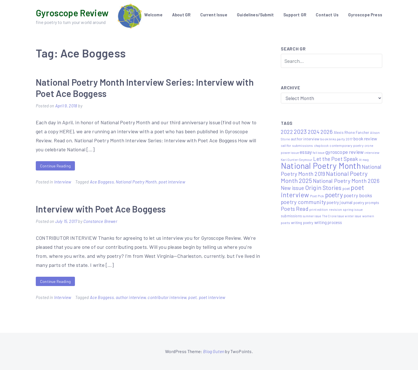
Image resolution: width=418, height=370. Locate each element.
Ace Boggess (102, 181)
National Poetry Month (136, 181)
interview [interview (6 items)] (371, 152)
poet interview (172, 181)
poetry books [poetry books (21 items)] (358, 195)
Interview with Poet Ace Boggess (101, 208)
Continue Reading (55, 165)
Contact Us (327, 14)
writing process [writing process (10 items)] (328, 222)
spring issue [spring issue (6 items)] (353, 209)
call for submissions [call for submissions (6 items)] (297, 145)
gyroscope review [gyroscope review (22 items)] (344, 152)
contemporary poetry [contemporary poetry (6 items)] (346, 145)
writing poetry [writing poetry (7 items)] (302, 222)
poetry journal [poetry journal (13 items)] (340, 202)
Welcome (153, 14)
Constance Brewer (100, 221)
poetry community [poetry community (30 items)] (303, 202)
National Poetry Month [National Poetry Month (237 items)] (321, 165)
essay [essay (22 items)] (306, 152)
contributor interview (167, 297)
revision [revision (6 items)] (335, 209)
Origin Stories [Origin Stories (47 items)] (323, 187)
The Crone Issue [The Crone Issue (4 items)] (333, 216)
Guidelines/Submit (255, 14)
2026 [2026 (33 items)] (327, 131)
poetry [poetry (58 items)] (334, 195)
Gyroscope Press (365, 14)
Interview (62, 181)
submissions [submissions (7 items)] (291, 216)
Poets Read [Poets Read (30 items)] (294, 208)
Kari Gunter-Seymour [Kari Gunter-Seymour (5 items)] (296, 159)
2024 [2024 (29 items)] (314, 131)
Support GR (294, 14)
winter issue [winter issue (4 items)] (353, 216)
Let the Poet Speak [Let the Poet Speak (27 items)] (335, 159)
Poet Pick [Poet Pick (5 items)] (317, 196)
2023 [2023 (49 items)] (300, 131)
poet (192, 297)
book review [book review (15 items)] (365, 138)
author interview (131, 297)
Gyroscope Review (72, 12)
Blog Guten (213, 351)
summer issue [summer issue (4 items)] (312, 216)
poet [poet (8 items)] (346, 188)
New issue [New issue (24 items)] (292, 188)
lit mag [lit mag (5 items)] (364, 159)
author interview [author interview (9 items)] (305, 138)
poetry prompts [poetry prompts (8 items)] (366, 202)
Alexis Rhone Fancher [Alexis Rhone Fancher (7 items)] (352, 132)
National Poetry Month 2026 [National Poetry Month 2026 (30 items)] (346, 181)
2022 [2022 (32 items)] (287, 131)
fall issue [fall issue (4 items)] (318, 152)
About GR (181, 14)
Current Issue (213, 14)
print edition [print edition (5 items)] (318, 209)
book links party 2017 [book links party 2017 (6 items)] (336, 139)
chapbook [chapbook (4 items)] (321, 145)
